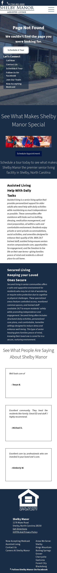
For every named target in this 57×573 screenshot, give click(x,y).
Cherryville (41, 556)
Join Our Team (13, 79)
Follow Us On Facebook (12, 74)
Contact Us (11, 64)
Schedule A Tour (16, 50)
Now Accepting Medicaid (13, 85)
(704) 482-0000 (16, 4)
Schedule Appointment (28, 153)
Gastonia (40, 560)
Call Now (10, 60)
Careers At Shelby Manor (18, 550)
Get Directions (20, 529)
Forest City (41, 563)
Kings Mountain (43, 547)
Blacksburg (41, 566)
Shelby (39, 544)
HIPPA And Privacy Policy (25, 532)
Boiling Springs (43, 550)
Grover (39, 553)
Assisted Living (19, 185)
